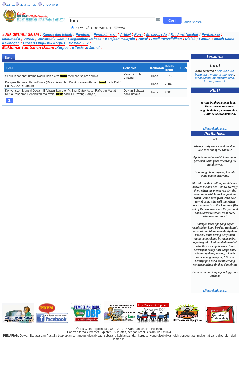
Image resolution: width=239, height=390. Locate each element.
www (121, 28)
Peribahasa (211, 34)
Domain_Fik (78, 43)
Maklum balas (28, 5)
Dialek (190, 39)
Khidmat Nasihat (184, 34)
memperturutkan (223, 78)
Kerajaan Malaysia (120, 39)
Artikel (125, 34)
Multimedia (11, 39)
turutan (208, 81)
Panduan (83, 34)
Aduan (10, 5)
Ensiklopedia (156, 34)
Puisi (138, 34)
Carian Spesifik (192, 22)
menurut (215, 74)
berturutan (201, 74)
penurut (220, 81)
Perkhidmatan (105, 34)
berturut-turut (225, 71)
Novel (143, 39)
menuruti (228, 74)
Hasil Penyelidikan (166, 39)
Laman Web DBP (101, 28)
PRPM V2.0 (50, 5)
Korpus (62, 48)
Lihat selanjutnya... (215, 128)
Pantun (204, 39)
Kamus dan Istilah (57, 34)
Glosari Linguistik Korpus (44, 43)
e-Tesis (77, 48)
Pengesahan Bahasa (84, 39)
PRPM (79, 28)
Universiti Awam (51, 39)
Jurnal (29, 39)
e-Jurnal (92, 48)
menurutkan (203, 78)
